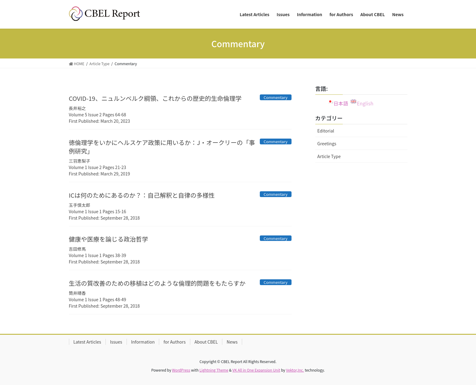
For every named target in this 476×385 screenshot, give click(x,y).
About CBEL (206, 342)
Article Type (329, 156)
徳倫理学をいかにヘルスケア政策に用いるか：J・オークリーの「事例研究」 (162, 146)
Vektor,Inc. (295, 370)
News (232, 342)
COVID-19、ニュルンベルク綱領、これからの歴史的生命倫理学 (155, 98)
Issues (116, 342)
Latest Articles (87, 342)
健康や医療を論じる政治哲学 (108, 239)
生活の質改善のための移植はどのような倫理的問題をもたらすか (157, 283)
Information (143, 342)
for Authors (174, 342)
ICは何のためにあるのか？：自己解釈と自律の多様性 (142, 195)
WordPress (181, 370)
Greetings (326, 143)
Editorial (325, 131)
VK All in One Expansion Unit (256, 370)
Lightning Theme (213, 370)
